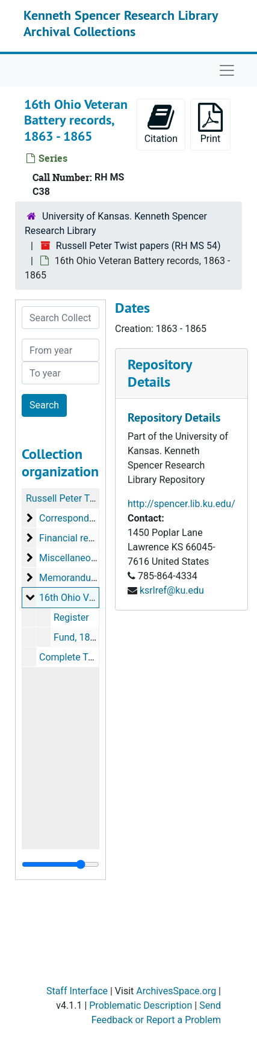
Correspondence (74, 518)
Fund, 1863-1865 (89, 637)
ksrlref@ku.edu (172, 590)
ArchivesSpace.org (176, 991)
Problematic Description (140, 1005)
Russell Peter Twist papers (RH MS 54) (138, 245)
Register (71, 617)
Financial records (76, 538)
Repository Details (159, 373)
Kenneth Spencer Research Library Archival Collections (120, 23)
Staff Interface (77, 991)
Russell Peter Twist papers (82, 498)
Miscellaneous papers (86, 558)
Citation (161, 123)
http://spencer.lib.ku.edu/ (181, 503)
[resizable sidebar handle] (60, 864)
